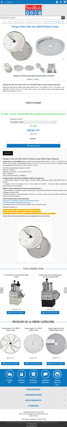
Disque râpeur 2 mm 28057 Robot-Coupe (33, 329)
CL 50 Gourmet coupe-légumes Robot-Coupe (16, 276)
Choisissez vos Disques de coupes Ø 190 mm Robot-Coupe (21, 200)
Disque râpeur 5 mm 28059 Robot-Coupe (11, 329)
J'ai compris (32, 425)
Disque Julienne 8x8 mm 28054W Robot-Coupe (56, 329)
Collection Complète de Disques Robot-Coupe (17, 202)
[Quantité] (33, 142)
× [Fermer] (65, 424)
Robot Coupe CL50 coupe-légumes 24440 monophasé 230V (50, 276)
